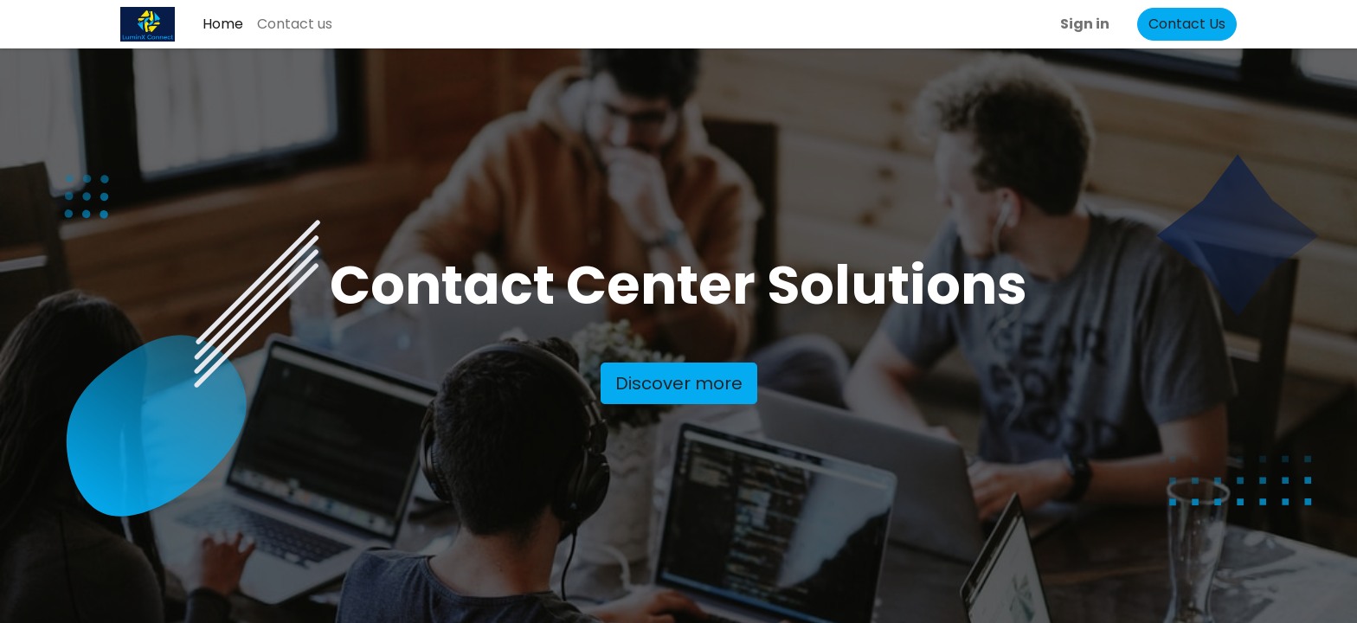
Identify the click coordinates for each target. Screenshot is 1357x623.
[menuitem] (223, 24)
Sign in (1084, 24)
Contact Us (1186, 24)
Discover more (679, 383)
